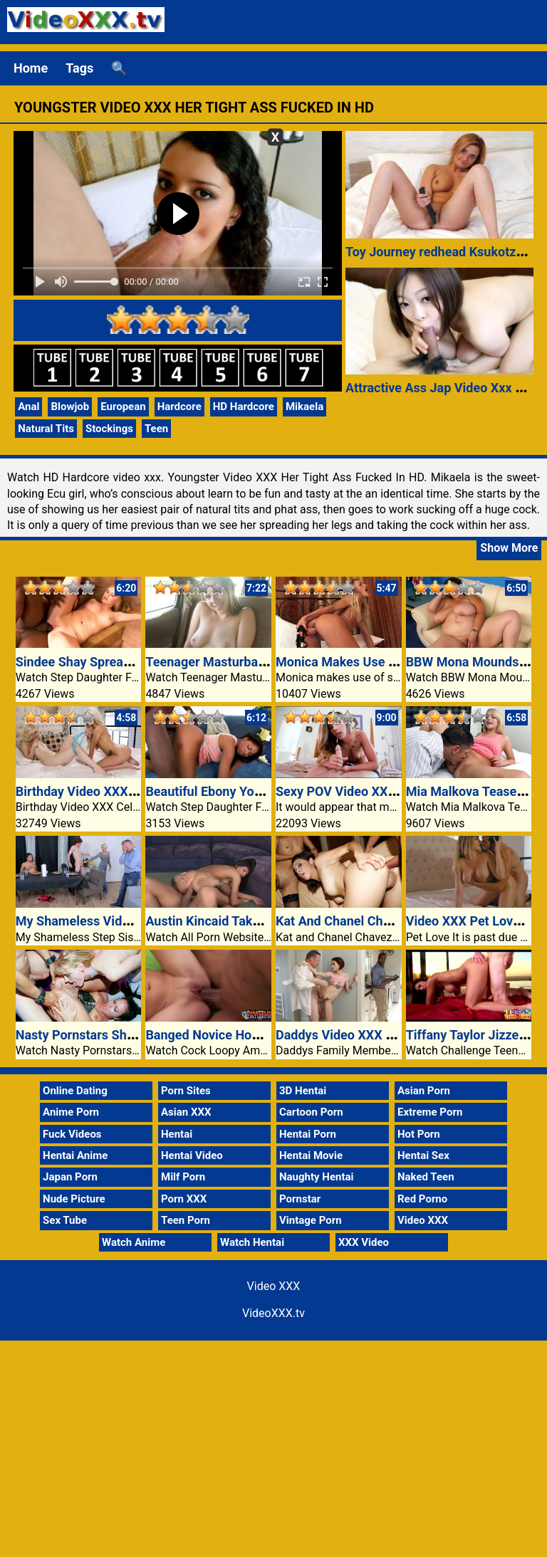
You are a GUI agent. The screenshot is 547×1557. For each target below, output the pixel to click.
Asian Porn (423, 1090)
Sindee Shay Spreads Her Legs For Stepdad (140, 661)
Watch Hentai (252, 1242)
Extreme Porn (429, 1112)
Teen (156, 428)
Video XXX (422, 1220)
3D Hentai (302, 1090)
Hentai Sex (423, 1155)
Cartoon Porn (311, 1112)
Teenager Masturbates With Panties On (257, 661)
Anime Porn (71, 1112)
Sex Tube (65, 1220)
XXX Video (363, 1242)
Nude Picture (74, 1198)
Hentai (176, 1134)
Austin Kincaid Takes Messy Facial (244, 920)
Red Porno (422, 1198)
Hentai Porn (307, 1134)
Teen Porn (185, 1220)
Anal (28, 406)
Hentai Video (192, 1155)
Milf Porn (183, 1176)
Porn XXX (184, 1198)
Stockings (109, 428)
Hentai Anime (75, 1155)
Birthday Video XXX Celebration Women (130, 791)
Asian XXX (186, 1112)
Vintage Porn (310, 1220)
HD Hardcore (243, 406)
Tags (79, 68)
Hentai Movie (311, 1155)
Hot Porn (418, 1134)
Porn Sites (186, 1090)
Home (31, 68)
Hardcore (179, 406)
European (122, 406)
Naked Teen (425, 1176)
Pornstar (300, 1198)
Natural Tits (46, 428)
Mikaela (304, 406)
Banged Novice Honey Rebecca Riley (250, 1034)
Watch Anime (133, 1242)
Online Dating (75, 1090)
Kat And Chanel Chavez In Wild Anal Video (396, 920)
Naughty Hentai (316, 1176)
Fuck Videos (72, 1134)
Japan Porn (70, 1176)
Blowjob (70, 406)
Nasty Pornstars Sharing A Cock (108, 1034)
